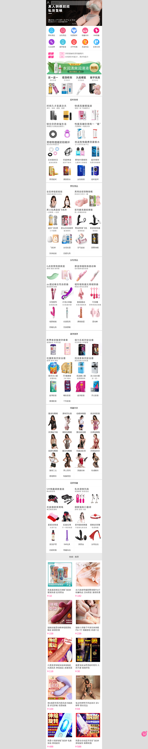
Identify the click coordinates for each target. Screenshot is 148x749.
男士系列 (67, 470)
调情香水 (67, 179)
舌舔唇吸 (67, 327)
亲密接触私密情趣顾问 (74, 53)
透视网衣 (53, 476)
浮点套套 (95, 395)
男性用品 (51, 31)
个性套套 (67, 401)
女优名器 (67, 248)
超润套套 (81, 395)
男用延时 (53, 179)
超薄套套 (53, 395)
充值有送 (85, 43)
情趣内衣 (85, 31)
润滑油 (81, 544)
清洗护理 (53, 544)
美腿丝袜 (81, 470)
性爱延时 (74, 31)
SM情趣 (96, 31)
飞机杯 (53, 248)
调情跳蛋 (81, 322)
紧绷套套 (53, 401)
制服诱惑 (67, 476)
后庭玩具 (67, 253)
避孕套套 (62, 43)
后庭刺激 (53, 550)
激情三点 (53, 470)
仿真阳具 (67, 322)
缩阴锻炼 (53, 322)
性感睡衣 (95, 470)
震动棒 (95, 322)
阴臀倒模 (95, 248)
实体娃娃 (53, 253)
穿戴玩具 (53, 327)
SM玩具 (67, 544)
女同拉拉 (95, 544)
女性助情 (81, 179)
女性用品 (62, 31)
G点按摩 (51, 43)
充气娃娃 (81, 248)
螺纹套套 (67, 395)
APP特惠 (74, 43)
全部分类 (96, 43)
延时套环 (95, 179)
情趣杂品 (67, 550)
